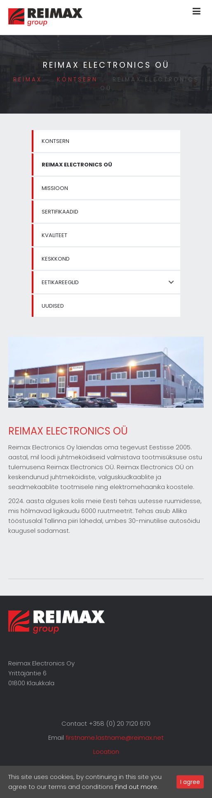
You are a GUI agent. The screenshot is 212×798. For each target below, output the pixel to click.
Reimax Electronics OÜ (77, 165)
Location (106, 751)
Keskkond (56, 259)
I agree (190, 782)
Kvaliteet (54, 235)
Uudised (53, 306)
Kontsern (55, 141)
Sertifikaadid (60, 212)
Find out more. (136, 786)
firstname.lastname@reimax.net (115, 737)
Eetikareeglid (60, 282)
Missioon (55, 188)
